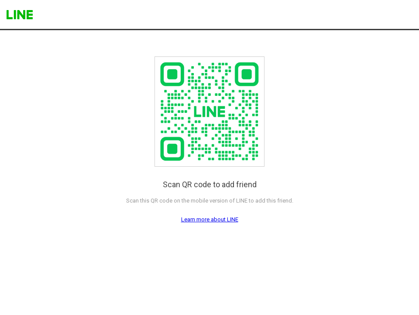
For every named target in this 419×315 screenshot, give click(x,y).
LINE (20, 14)
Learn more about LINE (209, 219)
